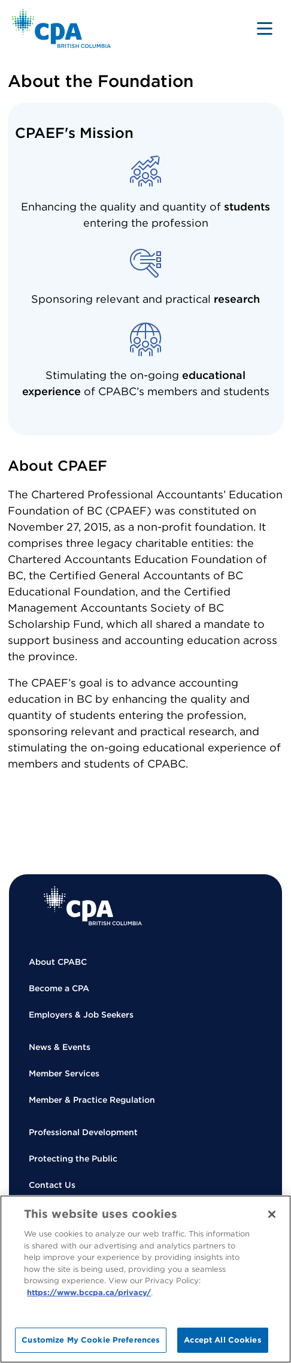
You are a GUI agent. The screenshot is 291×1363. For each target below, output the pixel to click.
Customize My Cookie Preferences (91, 1339)
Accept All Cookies (222, 1339)
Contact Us (52, 1185)
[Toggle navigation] (264, 28)
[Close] (272, 1214)
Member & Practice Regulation (92, 1100)
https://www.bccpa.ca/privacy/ (89, 1292)
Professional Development (83, 1132)
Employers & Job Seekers (81, 1014)
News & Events (59, 1047)
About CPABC (58, 962)
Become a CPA (59, 988)
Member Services (64, 1073)
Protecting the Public (73, 1158)
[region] (145, 1279)
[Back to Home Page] (61, 28)
